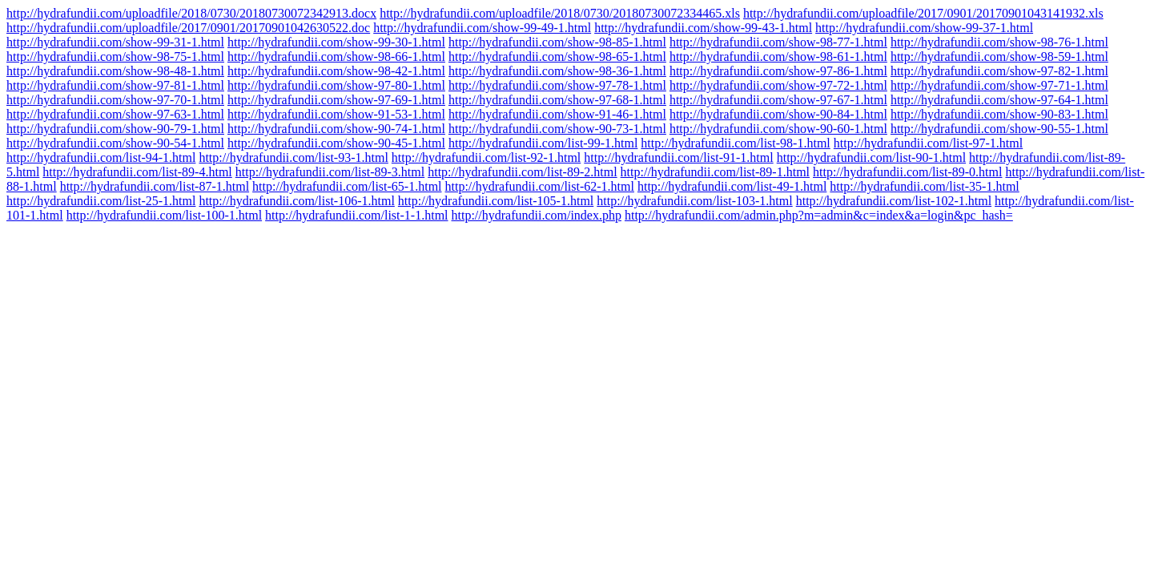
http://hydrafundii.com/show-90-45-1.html (336, 143)
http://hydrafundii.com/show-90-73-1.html (557, 128)
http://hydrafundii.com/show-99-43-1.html (703, 27)
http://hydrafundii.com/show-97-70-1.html (115, 100)
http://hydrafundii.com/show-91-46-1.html (557, 114)
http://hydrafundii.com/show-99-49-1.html (482, 27)
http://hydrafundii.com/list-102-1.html (893, 201)
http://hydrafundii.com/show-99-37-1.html (924, 27)
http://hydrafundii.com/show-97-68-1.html (557, 100)
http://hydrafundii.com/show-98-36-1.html (557, 71)
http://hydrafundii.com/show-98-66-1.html (336, 56)
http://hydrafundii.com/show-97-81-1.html (115, 85)
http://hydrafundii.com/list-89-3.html (329, 172)
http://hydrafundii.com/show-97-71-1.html (999, 85)
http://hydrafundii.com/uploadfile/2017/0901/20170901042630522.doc (188, 27)
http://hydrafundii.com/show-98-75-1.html (115, 56)
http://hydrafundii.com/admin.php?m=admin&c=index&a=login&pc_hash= (819, 215)
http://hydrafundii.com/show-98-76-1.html (999, 42)
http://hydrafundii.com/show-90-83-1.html (999, 114)
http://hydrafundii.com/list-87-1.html (154, 186)
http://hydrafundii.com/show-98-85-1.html (557, 42)
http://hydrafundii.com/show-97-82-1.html (999, 71)
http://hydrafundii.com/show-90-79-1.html (115, 128)
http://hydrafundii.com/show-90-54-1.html (115, 143)
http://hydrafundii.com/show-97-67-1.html (778, 100)
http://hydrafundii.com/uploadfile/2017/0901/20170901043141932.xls (923, 13)
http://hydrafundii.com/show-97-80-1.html (336, 85)
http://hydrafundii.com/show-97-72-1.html (778, 85)
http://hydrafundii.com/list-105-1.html (495, 201)
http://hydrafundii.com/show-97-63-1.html (115, 114)
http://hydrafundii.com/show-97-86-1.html (778, 71)
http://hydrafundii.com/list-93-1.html (293, 157)
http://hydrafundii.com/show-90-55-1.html (999, 128)
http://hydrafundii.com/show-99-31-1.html (115, 42)
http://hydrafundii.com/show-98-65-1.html (557, 56)
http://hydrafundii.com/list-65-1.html (346, 186)
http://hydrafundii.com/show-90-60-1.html (778, 128)
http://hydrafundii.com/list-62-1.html (539, 186)
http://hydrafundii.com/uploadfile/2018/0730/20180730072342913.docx (191, 13)
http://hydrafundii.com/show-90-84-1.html (778, 114)
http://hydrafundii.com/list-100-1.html (164, 215)
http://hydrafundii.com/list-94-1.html (100, 157)
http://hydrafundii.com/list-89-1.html (715, 172)
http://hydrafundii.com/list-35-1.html (924, 186)
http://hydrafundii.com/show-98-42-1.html (336, 71)
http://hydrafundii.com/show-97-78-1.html (557, 85)
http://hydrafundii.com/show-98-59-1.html (999, 56)
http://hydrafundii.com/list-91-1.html (678, 157)
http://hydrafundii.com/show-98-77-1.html (778, 42)
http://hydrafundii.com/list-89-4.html (136, 172)
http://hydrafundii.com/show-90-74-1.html (336, 128)
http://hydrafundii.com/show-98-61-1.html (778, 56)
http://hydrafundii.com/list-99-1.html (542, 143)
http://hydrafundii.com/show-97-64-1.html (999, 100)
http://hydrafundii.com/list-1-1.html (356, 215)
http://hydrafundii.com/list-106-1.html (296, 201)
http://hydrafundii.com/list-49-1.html (731, 186)
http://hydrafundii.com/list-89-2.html (522, 172)
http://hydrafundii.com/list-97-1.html (928, 143)
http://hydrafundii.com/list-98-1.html (735, 143)
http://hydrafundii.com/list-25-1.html (100, 201)
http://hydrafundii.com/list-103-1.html (694, 201)
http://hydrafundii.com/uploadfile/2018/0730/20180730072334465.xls (560, 13)
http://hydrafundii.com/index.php (536, 215)
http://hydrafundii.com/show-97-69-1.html (336, 100)
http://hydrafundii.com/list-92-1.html (486, 157)
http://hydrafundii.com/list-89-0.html (907, 172)
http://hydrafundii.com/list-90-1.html (871, 157)
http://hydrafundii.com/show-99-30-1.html (336, 42)
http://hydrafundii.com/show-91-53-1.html (336, 114)
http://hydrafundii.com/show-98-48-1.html (115, 71)
